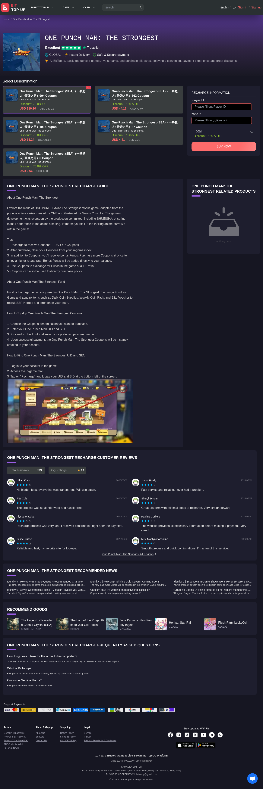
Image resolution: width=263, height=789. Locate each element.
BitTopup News (11, 748)
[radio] (18, 485)
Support (40, 736)
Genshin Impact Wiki (14, 733)
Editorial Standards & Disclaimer (100, 740)
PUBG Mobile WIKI (13, 744)
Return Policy (67, 733)
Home (6, 19)
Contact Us (41, 740)
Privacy (87, 736)
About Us (40, 733)
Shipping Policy (68, 736)
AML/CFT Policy (68, 740)
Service (87, 733)
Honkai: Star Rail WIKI (15, 736)
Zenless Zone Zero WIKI (16, 740)
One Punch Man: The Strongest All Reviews (129, 554)
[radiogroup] (24, 485)
